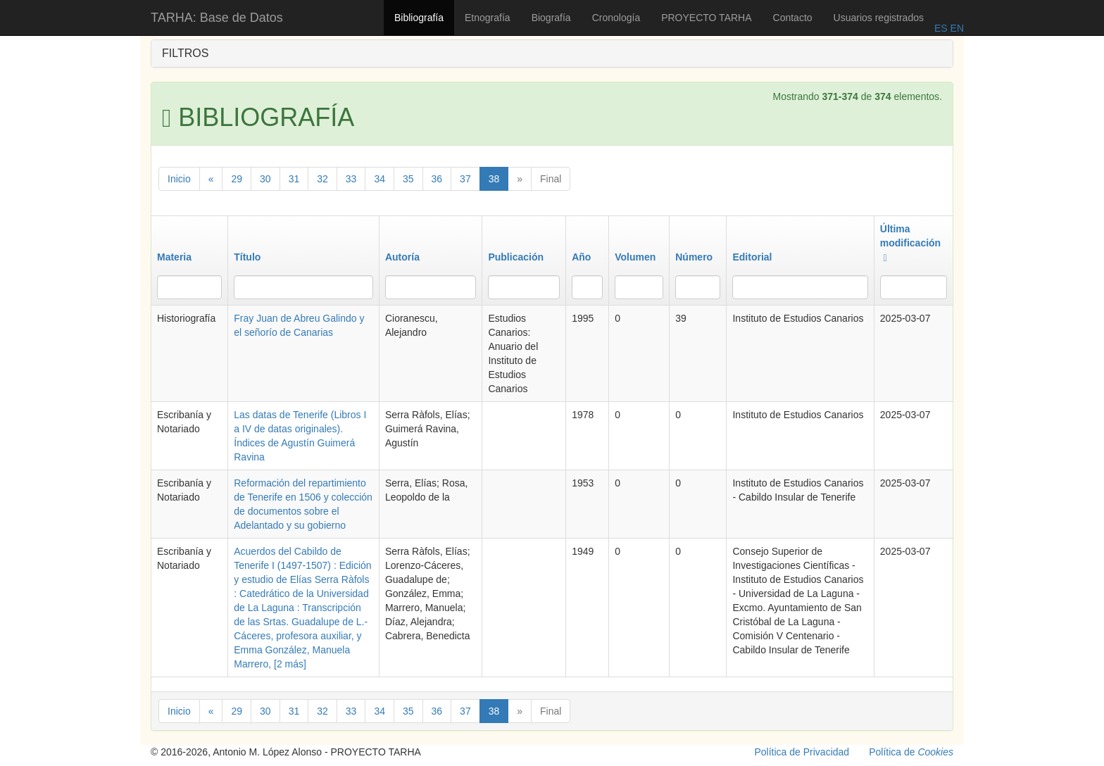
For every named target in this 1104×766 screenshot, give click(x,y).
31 (294, 178)
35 (408, 178)
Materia (174, 257)
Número (694, 257)
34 (379, 178)
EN (956, 28)
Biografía (551, 17)
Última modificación (910, 243)
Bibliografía (419, 17)
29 (236, 178)
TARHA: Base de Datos (217, 18)
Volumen (635, 257)
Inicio (179, 178)
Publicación (516, 257)
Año (581, 257)
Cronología (616, 17)
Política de (911, 752)
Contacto (793, 17)
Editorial (752, 257)
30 (265, 178)
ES (941, 28)
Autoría (402, 257)
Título (247, 257)
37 (465, 178)
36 (437, 178)
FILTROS (185, 53)
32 (322, 178)
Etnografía (487, 17)
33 (351, 178)
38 (494, 178)
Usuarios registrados (879, 17)
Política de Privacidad (802, 752)
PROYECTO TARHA (706, 17)
